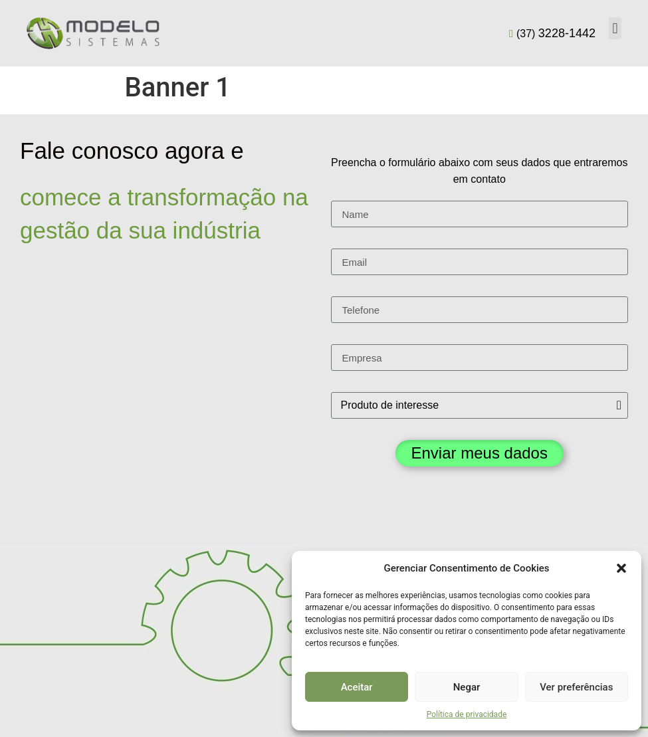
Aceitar (357, 687)
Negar (467, 687)
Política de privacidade (467, 714)
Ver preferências (576, 687)
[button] (621, 568)
